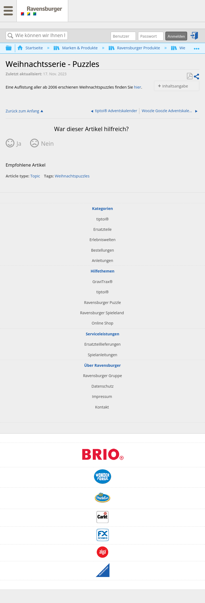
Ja (19, 143)
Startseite (30, 47)
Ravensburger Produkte (135, 47)
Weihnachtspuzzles (72, 176)
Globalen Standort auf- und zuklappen (197, 46)
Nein (47, 143)
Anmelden (176, 36)
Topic (35, 176)
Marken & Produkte (76, 47)
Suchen (10, 36)
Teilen (196, 76)
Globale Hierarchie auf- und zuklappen (12, 48)
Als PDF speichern (190, 76)
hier (137, 87)
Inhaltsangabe (175, 86)
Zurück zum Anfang (22, 110)
